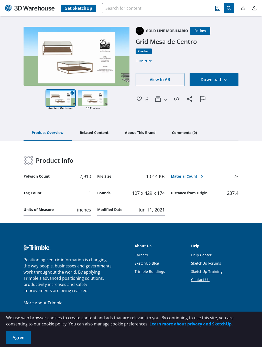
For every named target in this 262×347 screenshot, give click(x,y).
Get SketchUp (78, 8)
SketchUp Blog (147, 263)
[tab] (48, 133)
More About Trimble (43, 303)
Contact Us (200, 279)
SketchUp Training (207, 271)
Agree (18, 337)
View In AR (160, 79)
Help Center (201, 255)
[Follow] (200, 31)
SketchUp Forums (206, 263)
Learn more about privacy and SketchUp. (191, 324)
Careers (141, 255)
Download (214, 79)
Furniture (144, 61)
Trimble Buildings (150, 271)
